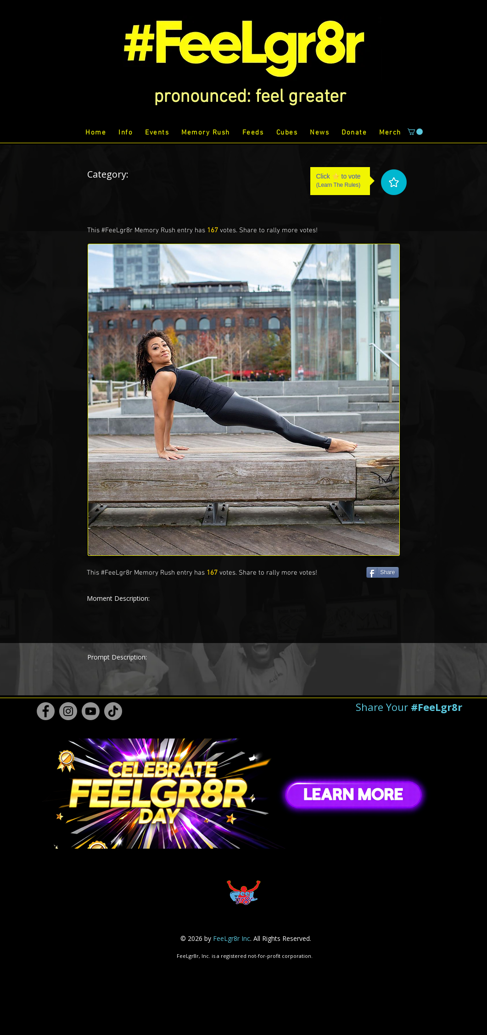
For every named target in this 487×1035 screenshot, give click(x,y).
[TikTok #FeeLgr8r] (113, 711)
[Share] (382, 572)
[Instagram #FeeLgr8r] (68, 711)
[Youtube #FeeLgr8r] (91, 711)
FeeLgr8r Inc (231, 938)
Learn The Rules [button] (338, 185)
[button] (250, 97)
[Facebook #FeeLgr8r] (46, 711)
